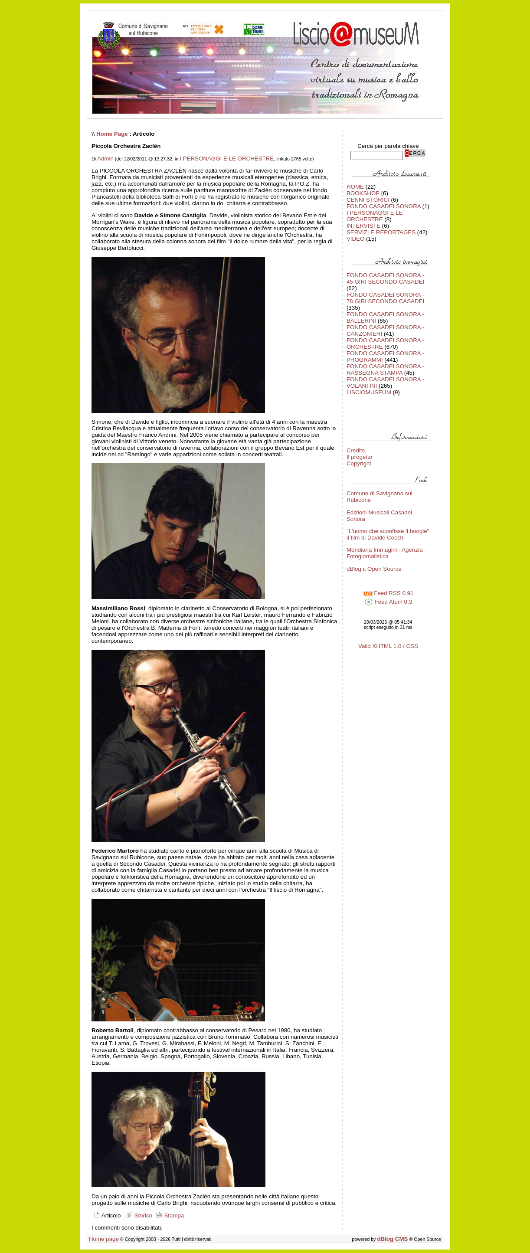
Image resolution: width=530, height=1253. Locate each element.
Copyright (359, 463)
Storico (138, 1215)
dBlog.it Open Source (374, 569)
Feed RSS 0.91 (388, 593)
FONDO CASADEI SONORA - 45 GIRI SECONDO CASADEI (385, 278)
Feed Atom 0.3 (388, 602)
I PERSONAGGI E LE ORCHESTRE (227, 158)
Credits (356, 450)
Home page (104, 1239)
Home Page (112, 134)
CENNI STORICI (368, 199)
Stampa (169, 1215)
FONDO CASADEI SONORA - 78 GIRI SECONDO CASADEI (385, 297)
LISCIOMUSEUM (369, 392)
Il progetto (359, 457)
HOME (355, 186)
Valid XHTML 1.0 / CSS (388, 646)
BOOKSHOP (363, 193)
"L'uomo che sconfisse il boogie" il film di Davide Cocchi (388, 534)
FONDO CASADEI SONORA (384, 206)
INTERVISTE (363, 225)
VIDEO (355, 239)
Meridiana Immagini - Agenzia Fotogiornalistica (385, 552)
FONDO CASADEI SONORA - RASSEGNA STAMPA (385, 369)
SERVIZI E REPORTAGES (381, 232)
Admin (105, 158)
